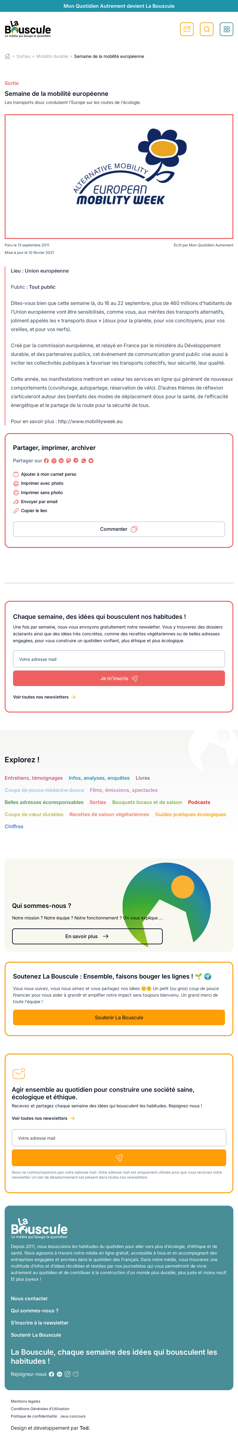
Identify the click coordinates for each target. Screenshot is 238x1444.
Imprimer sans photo (42, 492)
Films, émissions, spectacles (124, 790)
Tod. (85, 1428)
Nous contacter (29, 1298)
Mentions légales (25, 1401)
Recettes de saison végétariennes (109, 814)
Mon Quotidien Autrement (211, 245)
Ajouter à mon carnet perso (48, 474)
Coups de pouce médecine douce (44, 790)
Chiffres (14, 826)
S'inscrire (187, 29)
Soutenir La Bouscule (119, 1017)
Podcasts (199, 802)
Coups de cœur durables (34, 814)
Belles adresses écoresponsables (44, 802)
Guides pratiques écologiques (190, 814)
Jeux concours (73, 1416)
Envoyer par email (39, 501)
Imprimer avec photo (42, 483)
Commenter (113, 529)
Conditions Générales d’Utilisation (40, 1408)
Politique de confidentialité (34, 1416)
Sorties (23, 56)
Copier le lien (34, 510)
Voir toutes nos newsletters (41, 696)
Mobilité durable (52, 56)
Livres (143, 778)
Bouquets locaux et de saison (147, 802)
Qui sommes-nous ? (35, 1310)
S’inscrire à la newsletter (39, 1323)
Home (8, 56)
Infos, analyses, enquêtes (99, 778)
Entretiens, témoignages (34, 778)
